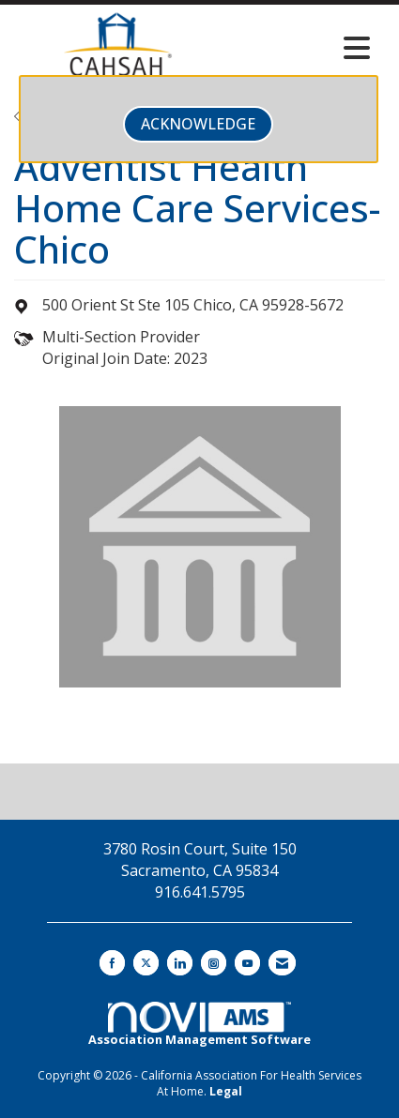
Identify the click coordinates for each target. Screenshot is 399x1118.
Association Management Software (199, 1025)
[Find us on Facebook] (112, 962)
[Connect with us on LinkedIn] (179, 962)
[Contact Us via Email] (282, 962)
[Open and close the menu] (300, 47)
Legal (225, 1091)
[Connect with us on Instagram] (213, 962)
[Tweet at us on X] (146, 962)
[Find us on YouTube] (247, 962)
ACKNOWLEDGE (198, 123)
